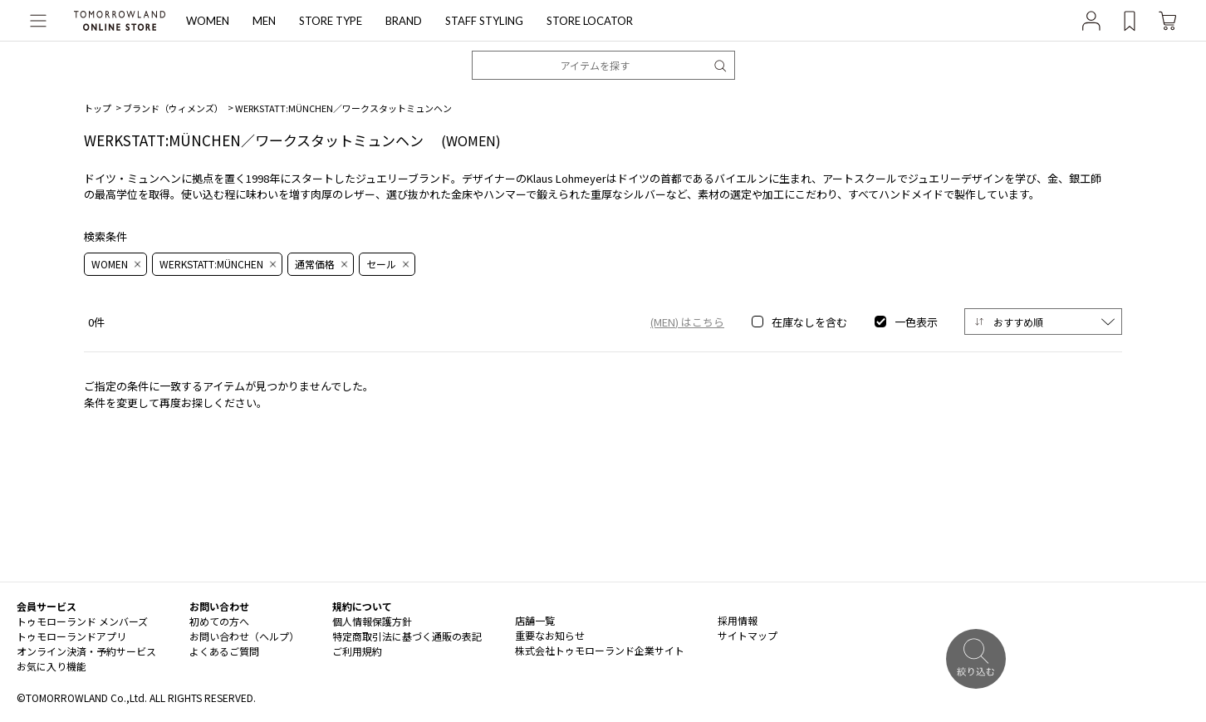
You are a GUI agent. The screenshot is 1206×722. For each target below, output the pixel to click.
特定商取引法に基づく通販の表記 (407, 636)
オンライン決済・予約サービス (86, 651)
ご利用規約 (357, 651)
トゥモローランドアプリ (71, 636)
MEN (264, 20)
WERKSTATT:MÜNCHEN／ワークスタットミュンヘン (343, 108)
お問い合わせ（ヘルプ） (244, 636)
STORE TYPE (330, 20)
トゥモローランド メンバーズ (82, 621)
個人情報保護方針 (372, 621)
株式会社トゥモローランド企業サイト (599, 650)
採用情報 (737, 620)
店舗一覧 (535, 620)
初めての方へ (219, 621)
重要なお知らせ (550, 635)
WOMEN (207, 20)
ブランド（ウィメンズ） (173, 108)
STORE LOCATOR (590, 20)
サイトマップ (747, 635)
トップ (97, 108)
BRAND (403, 20)
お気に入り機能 (51, 666)
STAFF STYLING (484, 20)
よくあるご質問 (224, 651)
